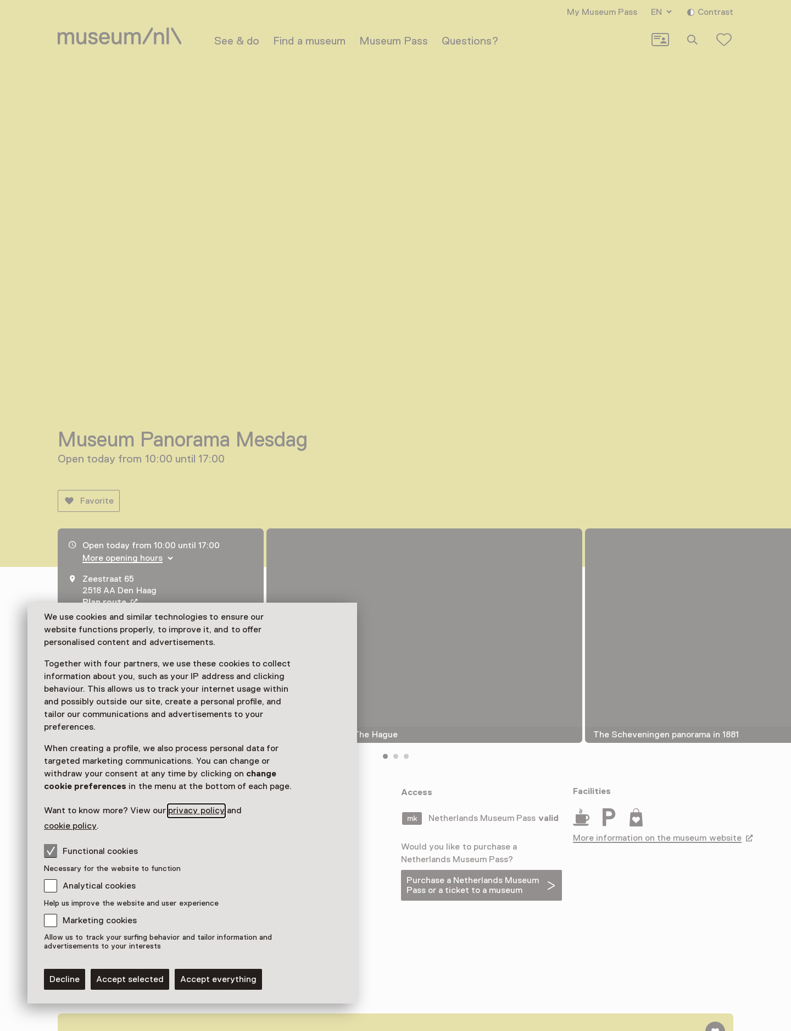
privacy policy (196, 810)
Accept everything (218, 979)
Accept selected (130, 979)
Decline (64, 979)
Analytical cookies (99, 886)
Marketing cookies (100, 920)
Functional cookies (91, 850)
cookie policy (70, 826)
